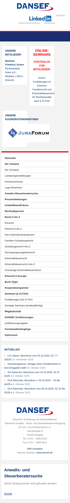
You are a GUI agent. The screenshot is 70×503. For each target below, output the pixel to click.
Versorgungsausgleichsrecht (20, 252)
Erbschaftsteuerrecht (16, 258)
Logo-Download (13, 187)
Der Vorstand (12, 169)
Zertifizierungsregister (16, 323)
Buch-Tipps (11, 282)
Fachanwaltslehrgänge (18, 329)
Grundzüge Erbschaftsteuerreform (23, 270)
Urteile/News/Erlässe (17, 205)
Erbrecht (9, 223)
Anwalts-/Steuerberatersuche (21, 193)
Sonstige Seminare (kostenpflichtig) (24, 305)
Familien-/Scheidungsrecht (19, 240)
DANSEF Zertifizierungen (19, 317)
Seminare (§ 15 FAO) (16, 293)
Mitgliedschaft (13, 311)
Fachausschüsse (14, 181)
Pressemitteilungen (16, 199)
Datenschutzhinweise (29, 23)
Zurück (8, 493)
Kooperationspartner (17, 287)
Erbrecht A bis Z (13, 228)
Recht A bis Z (12, 217)
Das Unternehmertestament (19, 234)
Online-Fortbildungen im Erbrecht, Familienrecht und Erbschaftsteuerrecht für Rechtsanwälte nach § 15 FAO (42, 89)
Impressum (49, 23)
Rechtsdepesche (14, 211)
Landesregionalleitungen (18, 175)
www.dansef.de (44, 452)
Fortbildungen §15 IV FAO (19, 299)
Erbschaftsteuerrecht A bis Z (20, 264)
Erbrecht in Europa (15, 276)
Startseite (60, 15)
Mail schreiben (35, 448)
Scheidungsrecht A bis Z (18, 246)
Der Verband (12, 164)
